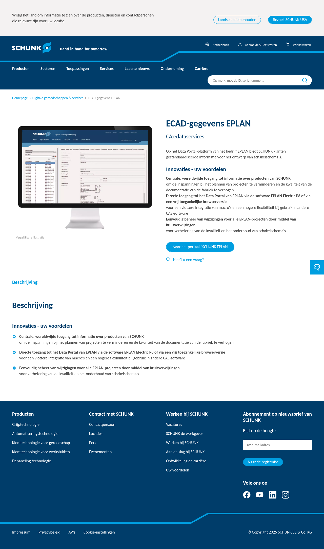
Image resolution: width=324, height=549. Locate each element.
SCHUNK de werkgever (184, 433)
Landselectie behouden (237, 19)
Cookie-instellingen (99, 532)
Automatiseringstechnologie (35, 433)
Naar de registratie (263, 462)
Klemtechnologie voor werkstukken (41, 451)
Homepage (20, 98)
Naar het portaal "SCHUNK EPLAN (200, 246)
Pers (92, 442)
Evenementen (100, 451)
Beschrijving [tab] (24, 282)
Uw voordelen (177, 470)
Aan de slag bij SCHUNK (185, 451)
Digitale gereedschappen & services (55, 98)
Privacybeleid (49, 532)
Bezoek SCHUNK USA (290, 19)
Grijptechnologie (25, 424)
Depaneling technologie (31, 461)
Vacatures (174, 424)
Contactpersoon (102, 424)
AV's (72, 532)
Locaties (95, 433)
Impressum (21, 532)
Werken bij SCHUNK (182, 442)
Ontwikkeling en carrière (186, 461)
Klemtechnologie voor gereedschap (41, 442)
